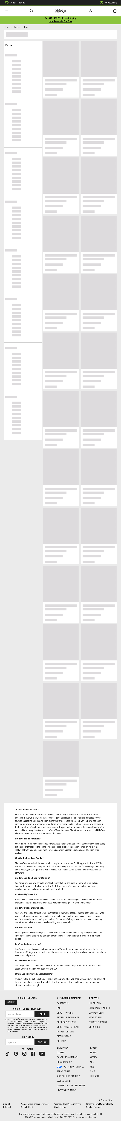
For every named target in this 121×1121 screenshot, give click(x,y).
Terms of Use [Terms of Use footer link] (63, 1071)
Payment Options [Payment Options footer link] (65, 1031)
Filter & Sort (22, 44)
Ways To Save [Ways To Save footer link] (96, 1017)
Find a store (27, 1037)
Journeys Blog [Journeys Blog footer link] (96, 1013)
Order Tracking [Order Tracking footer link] (65, 1013)
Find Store (42, 1042)
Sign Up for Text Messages (27, 1009)
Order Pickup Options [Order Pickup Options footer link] (68, 1027)
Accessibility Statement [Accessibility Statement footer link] (69, 1076)
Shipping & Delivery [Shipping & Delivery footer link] (66, 1022)
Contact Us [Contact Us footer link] (63, 1003)
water (66, 913)
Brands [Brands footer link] (94, 1052)
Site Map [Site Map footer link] (61, 1041)
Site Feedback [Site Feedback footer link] (64, 1036)
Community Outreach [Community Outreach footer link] (67, 1057)
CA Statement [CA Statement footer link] (64, 1081)
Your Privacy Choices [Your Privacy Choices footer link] (70, 1066)
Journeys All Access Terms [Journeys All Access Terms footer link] (71, 1085)
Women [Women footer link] (93, 1057)
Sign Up (11, 1002)
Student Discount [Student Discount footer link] (98, 1022)
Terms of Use (31, 1025)
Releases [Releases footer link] (95, 1076)
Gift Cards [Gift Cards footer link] (94, 1027)
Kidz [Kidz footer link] (92, 1066)
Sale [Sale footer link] (92, 1071)
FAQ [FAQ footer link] (58, 1008)
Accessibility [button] (107, 3)
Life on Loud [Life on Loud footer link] (95, 1003)
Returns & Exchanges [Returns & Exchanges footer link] (68, 1017)
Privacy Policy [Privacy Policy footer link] (64, 1062)
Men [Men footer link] (92, 1062)
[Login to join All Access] (61, 18)
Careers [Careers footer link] (61, 1052)
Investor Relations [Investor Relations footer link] (66, 1090)
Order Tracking (14, 3)
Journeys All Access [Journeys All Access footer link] (99, 1008)
